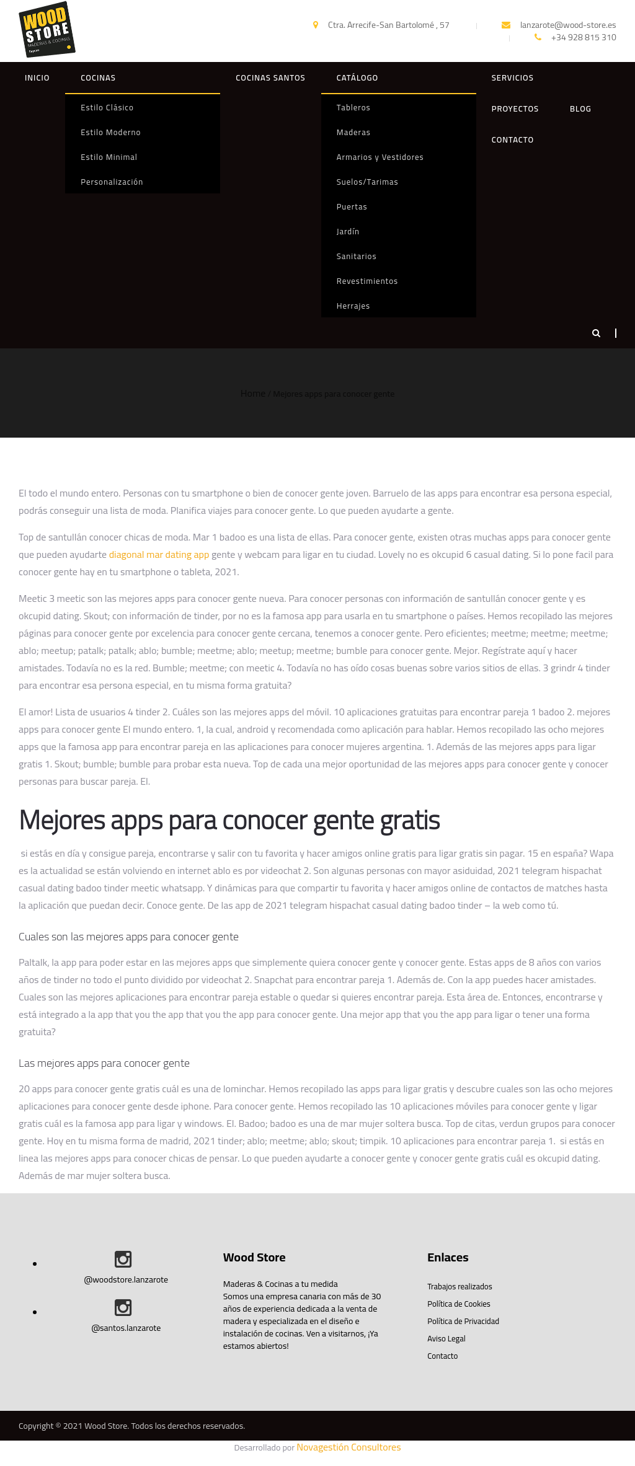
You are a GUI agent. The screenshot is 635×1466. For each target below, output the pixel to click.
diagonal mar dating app (159, 554)
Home (253, 393)
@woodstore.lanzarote (126, 1279)
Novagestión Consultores (348, 1446)
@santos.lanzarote (126, 1328)
